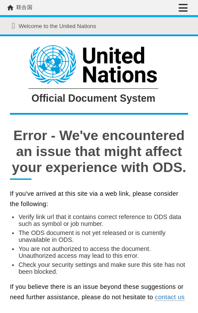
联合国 (24, 7)
